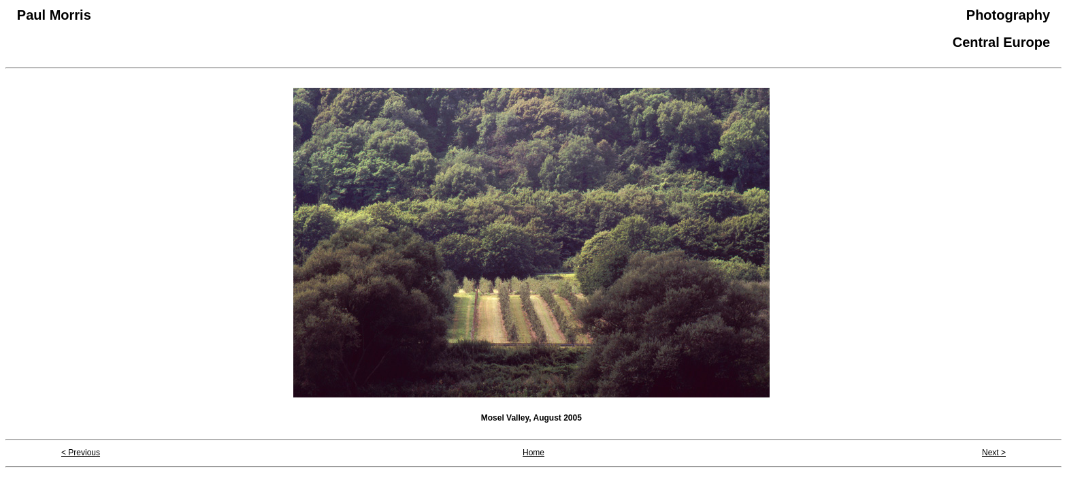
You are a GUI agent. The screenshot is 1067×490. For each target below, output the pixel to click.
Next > (994, 452)
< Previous (80, 452)
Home (533, 452)
